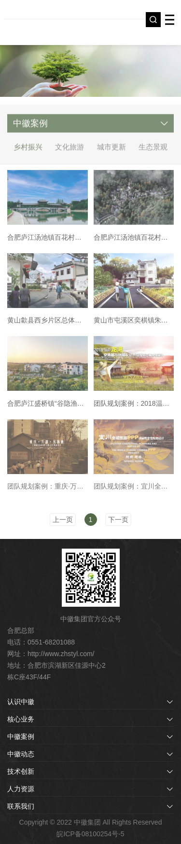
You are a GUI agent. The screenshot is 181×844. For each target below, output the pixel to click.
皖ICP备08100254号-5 (90, 834)
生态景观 (153, 151)
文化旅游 (69, 151)
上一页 (63, 519)
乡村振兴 (28, 151)
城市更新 (111, 151)
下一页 (118, 519)
